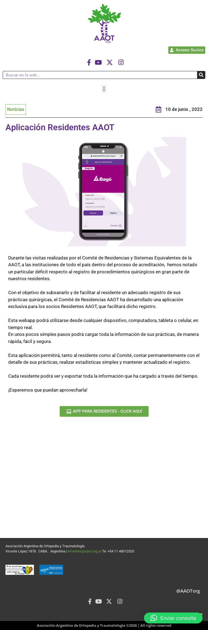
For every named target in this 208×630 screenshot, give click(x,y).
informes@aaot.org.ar (85, 551)
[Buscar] (201, 75)
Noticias (15, 109)
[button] (103, 88)
